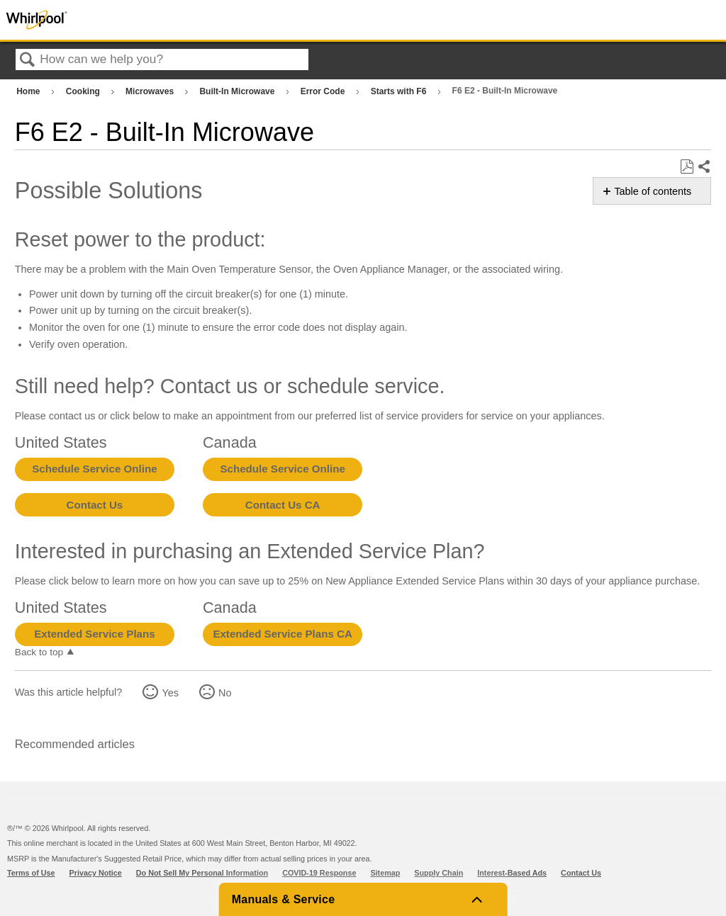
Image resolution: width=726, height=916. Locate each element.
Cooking (84, 91)
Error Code (324, 91)
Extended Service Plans (94, 634)
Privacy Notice (95, 873)
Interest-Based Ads (512, 873)
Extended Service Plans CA (282, 634)
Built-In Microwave (238, 91)
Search (27, 61)
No (224, 693)
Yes (170, 693)
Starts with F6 (400, 91)
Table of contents (652, 191)
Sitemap (385, 873)
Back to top (39, 652)
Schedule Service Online (94, 469)
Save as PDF (686, 166)
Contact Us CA (282, 505)
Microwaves (150, 91)
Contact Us (95, 505)
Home (29, 91)
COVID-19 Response (319, 873)
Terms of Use (31, 873)
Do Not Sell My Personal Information (202, 873)
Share (703, 167)
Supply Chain (438, 873)
